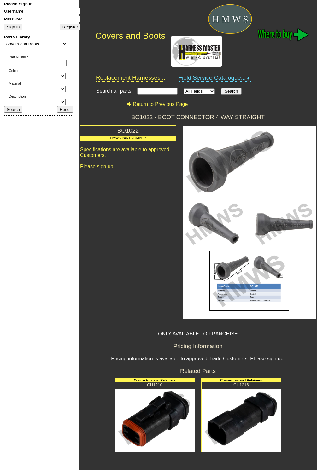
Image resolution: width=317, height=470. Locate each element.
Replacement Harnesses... (130, 77)
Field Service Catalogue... (215, 77)
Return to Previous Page (157, 104)
